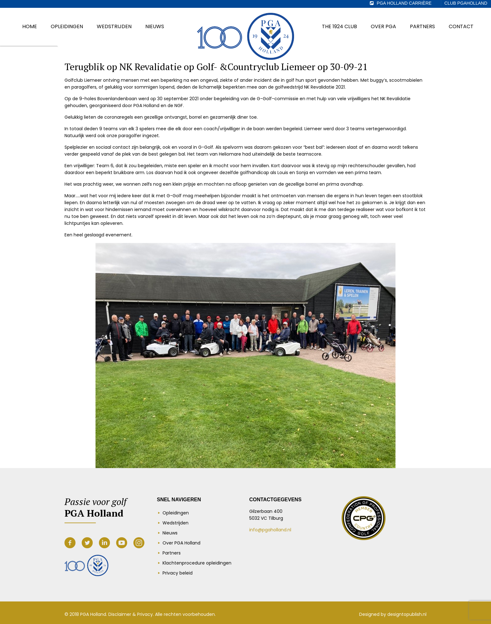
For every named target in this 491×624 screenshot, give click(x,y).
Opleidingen (176, 513)
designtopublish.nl (406, 614)
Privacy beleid (178, 573)
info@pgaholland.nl (270, 530)
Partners (172, 553)
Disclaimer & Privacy (130, 614)
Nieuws (170, 533)
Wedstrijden (176, 523)
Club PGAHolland (465, 3)
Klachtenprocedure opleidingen (197, 563)
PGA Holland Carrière (404, 3)
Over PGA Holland (181, 543)
